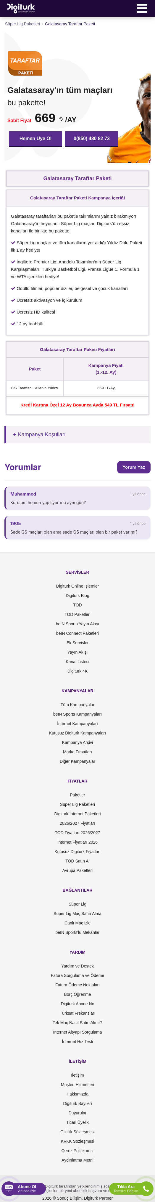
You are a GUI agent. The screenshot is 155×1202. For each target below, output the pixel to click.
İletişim (77, 1075)
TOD (77, 605)
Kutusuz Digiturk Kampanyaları (77, 733)
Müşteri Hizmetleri (77, 1084)
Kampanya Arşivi (77, 742)
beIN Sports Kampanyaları (77, 714)
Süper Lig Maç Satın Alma (77, 913)
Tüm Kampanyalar (77, 704)
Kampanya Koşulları (42, 434)
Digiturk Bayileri (77, 1103)
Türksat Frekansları (78, 1013)
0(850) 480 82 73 (92, 138)
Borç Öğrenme (77, 994)
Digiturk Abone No (77, 1003)
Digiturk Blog (77, 595)
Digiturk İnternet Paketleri (77, 813)
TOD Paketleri (77, 614)
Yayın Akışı (77, 652)
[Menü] (142, 8)
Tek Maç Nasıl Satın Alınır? (77, 1022)
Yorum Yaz (133, 467)
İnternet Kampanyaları (77, 723)
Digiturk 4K (77, 671)
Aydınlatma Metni (77, 1160)
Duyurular (78, 1113)
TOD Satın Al (77, 861)
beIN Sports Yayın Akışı (77, 624)
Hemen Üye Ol (35, 138)
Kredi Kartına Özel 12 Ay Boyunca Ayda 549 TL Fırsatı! (77, 404)
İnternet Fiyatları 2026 (77, 842)
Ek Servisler (78, 642)
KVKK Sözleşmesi (77, 1141)
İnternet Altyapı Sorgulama (77, 1032)
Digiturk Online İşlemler (77, 586)
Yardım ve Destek (77, 966)
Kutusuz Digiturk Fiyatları (77, 851)
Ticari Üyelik (77, 1122)
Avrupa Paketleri (77, 870)
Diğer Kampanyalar (77, 761)
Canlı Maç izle (77, 923)
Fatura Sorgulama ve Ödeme (77, 975)
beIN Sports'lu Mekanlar (78, 932)
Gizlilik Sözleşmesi (77, 1131)
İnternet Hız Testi (77, 1041)
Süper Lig (77, 904)
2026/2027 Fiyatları (77, 823)
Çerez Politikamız (78, 1150)
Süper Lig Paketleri (77, 804)
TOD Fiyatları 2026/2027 (77, 832)
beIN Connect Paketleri (77, 633)
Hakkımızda (77, 1094)
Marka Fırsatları (77, 752)
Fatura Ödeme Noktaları (77, 985)
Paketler (77, 795)
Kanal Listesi (77, 661)
